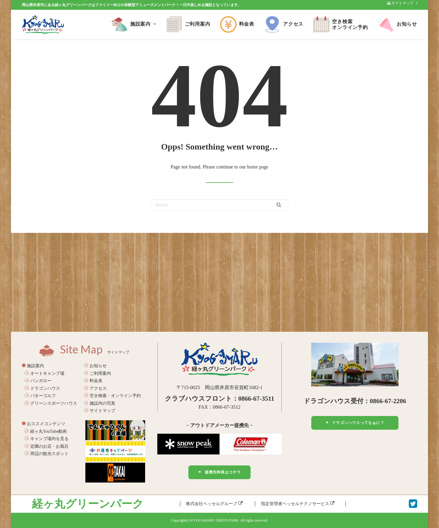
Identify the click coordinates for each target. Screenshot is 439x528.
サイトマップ (99, 410)
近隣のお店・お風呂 (47, 446)
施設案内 (133, 24)
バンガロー (38, 380)
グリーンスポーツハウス (51, 403)
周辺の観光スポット (47, 453)
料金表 (237, 24)
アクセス (283, 24)
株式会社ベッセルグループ (214, 503)
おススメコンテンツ (43, 423)
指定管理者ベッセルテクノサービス (298, 503)
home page (257, 166)
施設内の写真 (99, 403)
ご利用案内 (188, 24)
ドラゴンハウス (42, 388)
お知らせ (397, 24)
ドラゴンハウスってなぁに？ (354, 423)
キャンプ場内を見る (47, 438)
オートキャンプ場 (44, 373)
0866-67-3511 (256, 398)
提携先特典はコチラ (219, 472)
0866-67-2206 (388, 401)
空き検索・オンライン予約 (112, 395)
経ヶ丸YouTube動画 (46, 431)
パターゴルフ (40, 395)
